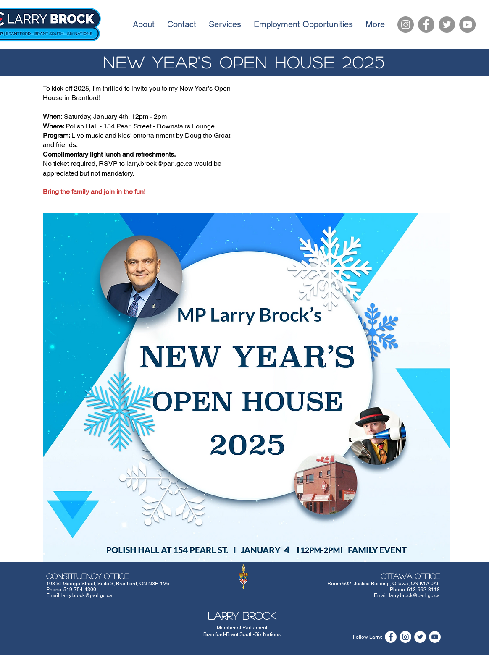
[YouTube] (467, 24)
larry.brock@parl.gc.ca (86, 595)
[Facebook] (426, 24)
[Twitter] (447, 24)
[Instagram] (405, 24)
